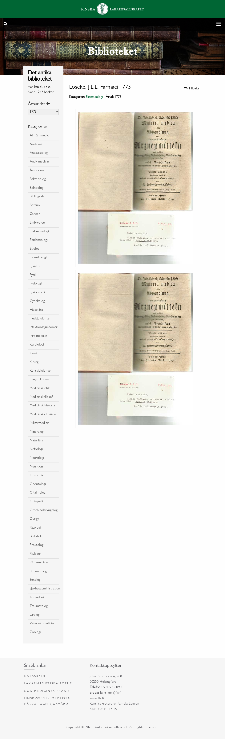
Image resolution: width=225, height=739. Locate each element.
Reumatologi (38, 571)
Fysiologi (36, 284)
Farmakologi (38, 258)
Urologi (35, 615)
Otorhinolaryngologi (44, 510)
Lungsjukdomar (40, 379)
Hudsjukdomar (40, 319)
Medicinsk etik (40, 388)
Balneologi (37, 188)
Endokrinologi (39, 231)
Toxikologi (37, 597)
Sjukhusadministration (44, 589)
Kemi (33, 353)
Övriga (34, 519)
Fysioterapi (37, 292)
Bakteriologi (38, 179)
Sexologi (35, 580)
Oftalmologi (38, 493)
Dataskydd (35, 676)
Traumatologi (39, 606)
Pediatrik (36, 536)
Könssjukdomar (40, 371)
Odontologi (38, 484)
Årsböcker (37, 170)
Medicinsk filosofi (41, 397)
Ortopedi (36, 501)
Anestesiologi (39, 153)
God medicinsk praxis (47, 691)
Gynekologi (38, 301)
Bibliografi (37, 196)
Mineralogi (37, 432)
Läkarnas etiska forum (48, 683)
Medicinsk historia (42, 406)
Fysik (33, 275)
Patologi (35, 528)
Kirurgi (34, 362)
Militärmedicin (40, 423)
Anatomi (36, 144)
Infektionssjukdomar (44, 327)
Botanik (35, 205)
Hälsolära (36, 310)
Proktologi (37, 545)
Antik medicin (39, 162)
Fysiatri (35, 266)
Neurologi (37, 458)
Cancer (35, 214)
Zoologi (35, 632)
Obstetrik (36, 475)
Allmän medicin (40, 136)
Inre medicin (38, 336)
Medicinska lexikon (43, 414)
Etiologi (35, 249)
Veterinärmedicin (42, 623)
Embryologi (38, 223)
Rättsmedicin (39, 563)
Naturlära (36, 441)
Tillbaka (191, 89)
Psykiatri (35, 554)
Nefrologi (36, 449)
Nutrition (36, 467)
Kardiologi (37, 345)
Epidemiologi (39, 240)
